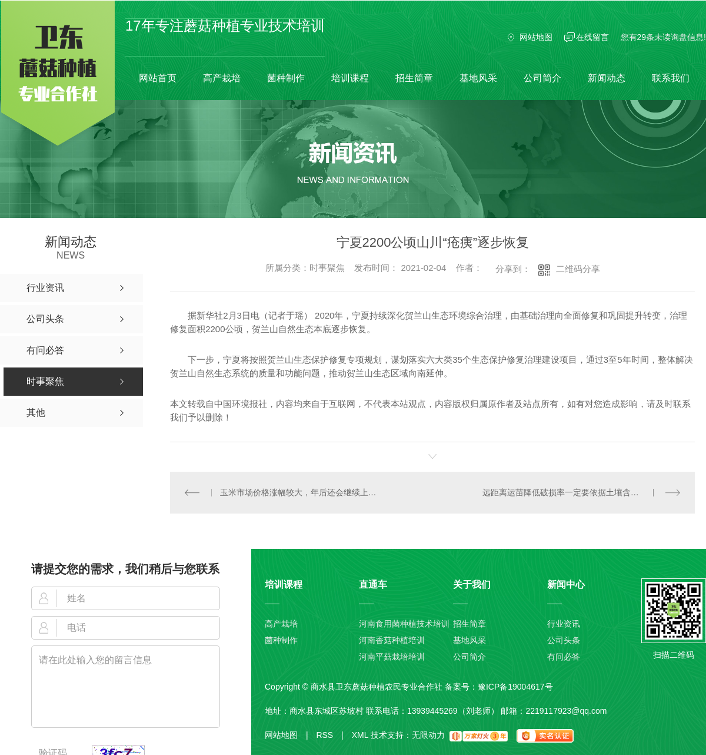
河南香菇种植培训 (392, 640)
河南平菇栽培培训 (392, 656)
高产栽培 (222, 78)
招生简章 (414, 78)
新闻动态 (606, 78)
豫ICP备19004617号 (515, 686)
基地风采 (478, 78)
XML (360, 735)
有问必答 (563, 656)
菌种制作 (286, 78)
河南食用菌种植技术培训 (404, 623)
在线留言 (592, 37)
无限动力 (428, 735)
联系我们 (671, 78)
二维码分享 (578, 269)
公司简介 (542, 78)
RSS (329, 735)
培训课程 (350, 78)
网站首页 (157, 78)
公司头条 (563, 640)
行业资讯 (563, 623)
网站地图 (535, 37)
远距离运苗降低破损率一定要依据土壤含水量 (564, 492)
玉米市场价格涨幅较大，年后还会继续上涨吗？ (301, 492)
